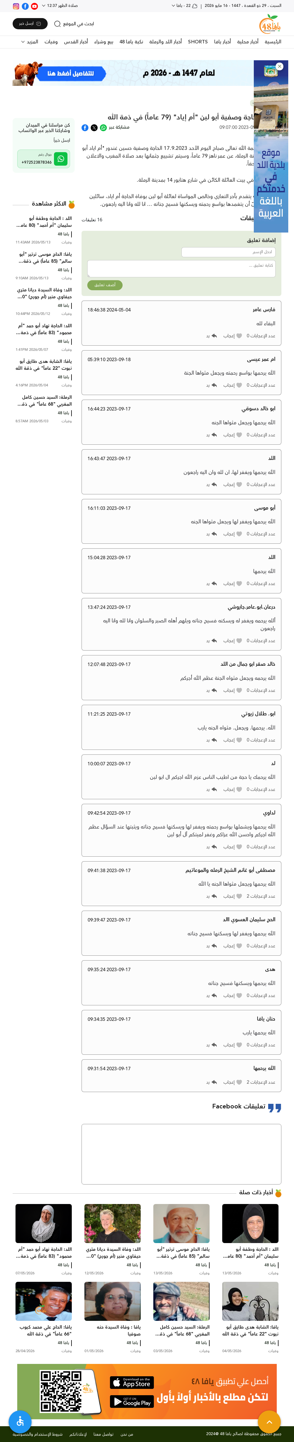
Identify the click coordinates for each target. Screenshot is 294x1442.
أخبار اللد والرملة (165, 42)
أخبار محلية (247, 42)
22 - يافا (186, 6)
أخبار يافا (222, 42)
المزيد (31, 42)
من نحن (127, 1434)
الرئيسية (273, 42)
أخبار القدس (76, 42)
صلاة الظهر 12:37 (62, 6)
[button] (279, 66)
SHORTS (198, 42)
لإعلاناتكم (78, 1434)
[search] (74, 24)
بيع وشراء (103, 42)
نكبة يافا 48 (131, 42)
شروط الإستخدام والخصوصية (38, 1434)
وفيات (51, 42)
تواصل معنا (104, 1434)
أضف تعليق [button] (104, 285)
